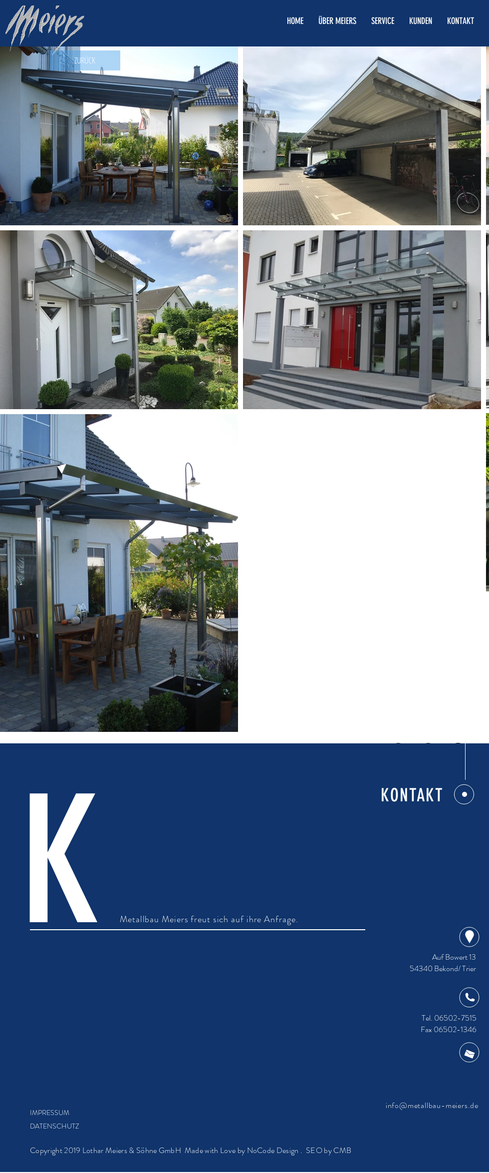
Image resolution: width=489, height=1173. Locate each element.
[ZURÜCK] (84, 60)
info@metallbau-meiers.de (432, 1105)
